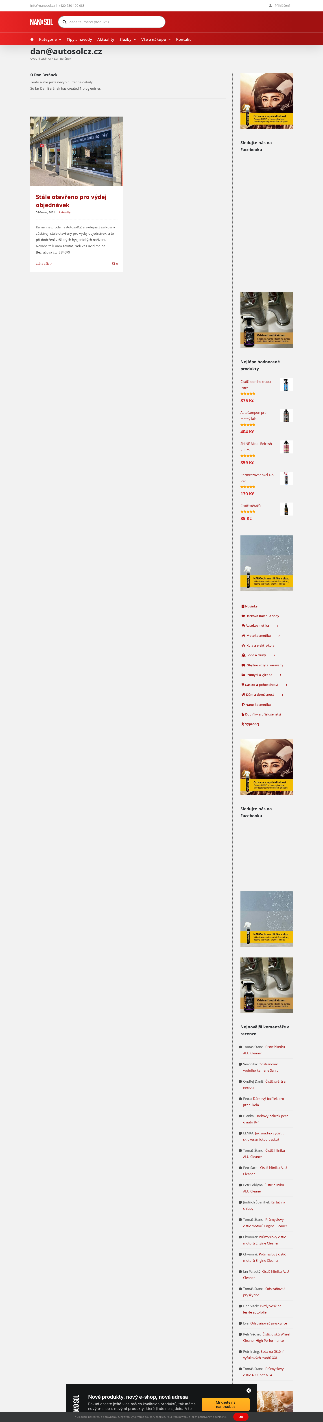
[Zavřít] (248, 1390)
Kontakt (173, 1368)
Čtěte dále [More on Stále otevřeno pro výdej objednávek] (42, 264)
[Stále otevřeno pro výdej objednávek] (76, 151)
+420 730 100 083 (72, 5)
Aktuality (65, 212)
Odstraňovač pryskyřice (268, 1157)
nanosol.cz (38, 1370)
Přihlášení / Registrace (185, 1346)
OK (240, 1417)
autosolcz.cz (39, 1363)
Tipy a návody (178, 1335)
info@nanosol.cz (42, 5)
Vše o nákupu (178, 1357)
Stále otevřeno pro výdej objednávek (71, 201)
